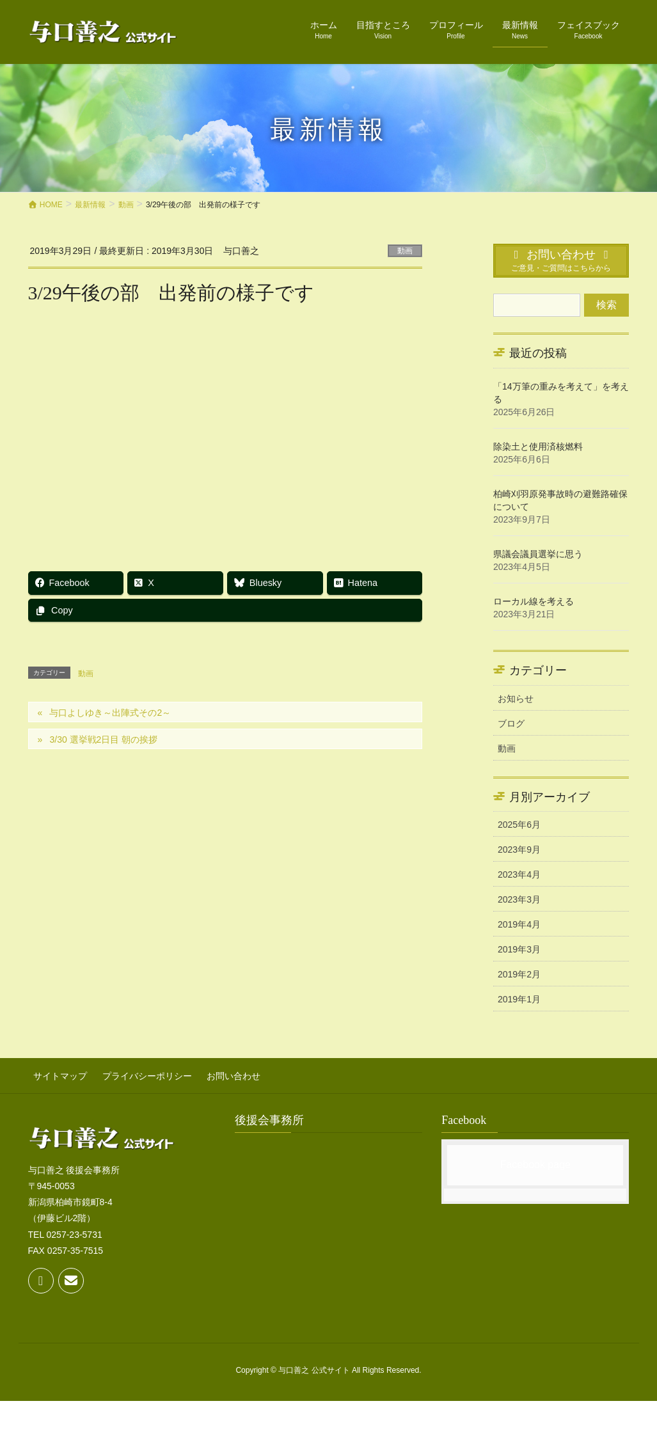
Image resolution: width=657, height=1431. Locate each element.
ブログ (511, 723)
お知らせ (516, 698)
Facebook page (535, 1160)
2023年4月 (519, 874)
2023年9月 (519, 849)
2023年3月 (519, 899)
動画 (405, 250)
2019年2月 (519, 974)
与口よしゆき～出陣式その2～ (110, 713)
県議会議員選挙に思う (538, 554)
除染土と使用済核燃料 (538, 446)
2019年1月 (519, 999)
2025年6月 (519, 824)
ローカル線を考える (533, 601)
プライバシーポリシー (136, 1073)
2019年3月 (519, 949)
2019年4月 (519, 924)
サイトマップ (55, 1073)
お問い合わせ (217, 1073)
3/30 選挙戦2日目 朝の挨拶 (103, 739)
